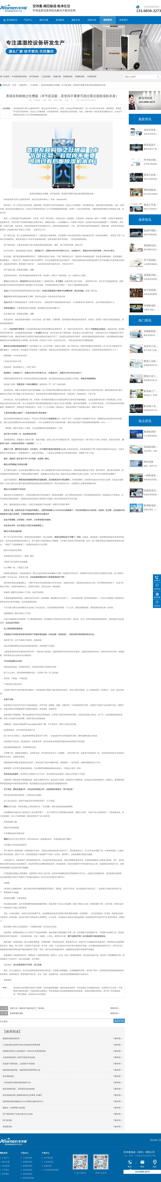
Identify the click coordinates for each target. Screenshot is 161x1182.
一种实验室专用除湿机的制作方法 (17, 1082)
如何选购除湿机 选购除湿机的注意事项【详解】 (23, 1095)
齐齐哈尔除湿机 (152, 160)
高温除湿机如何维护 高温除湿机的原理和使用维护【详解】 (152, 447)
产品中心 (28, 20)
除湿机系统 (150, 431)
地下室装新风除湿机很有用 (152, 290)
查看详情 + (114, 1008)
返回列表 (119, 1020)
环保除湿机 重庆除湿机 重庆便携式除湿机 (152, 305)
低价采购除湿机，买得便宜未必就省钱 (19, 1089)
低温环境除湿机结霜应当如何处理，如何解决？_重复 (152, 230)
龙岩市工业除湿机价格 (152, 346)
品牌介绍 (91, 20)
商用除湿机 (27, 1162)
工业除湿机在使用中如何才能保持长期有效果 (21, 1045)
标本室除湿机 (8, 1076)
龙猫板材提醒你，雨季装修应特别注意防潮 (152, 331)
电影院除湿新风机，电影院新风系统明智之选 (21, 1070)
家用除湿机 (27, 1166)
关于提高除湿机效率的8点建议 (152, 260)
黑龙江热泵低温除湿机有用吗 (152, 175)
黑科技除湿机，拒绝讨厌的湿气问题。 (152, 190)
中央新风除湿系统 (19, 76)
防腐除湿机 (68, 76)
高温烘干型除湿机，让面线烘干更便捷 (19, 1064)
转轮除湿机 (27, 1170)
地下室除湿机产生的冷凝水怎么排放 (18, 1114)
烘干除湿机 (34, 76)
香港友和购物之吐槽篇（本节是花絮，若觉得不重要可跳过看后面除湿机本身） (74, 85)
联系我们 (123, 20)
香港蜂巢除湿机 (16, 1013)
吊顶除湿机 (91, 76)
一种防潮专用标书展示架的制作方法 (152, 475)
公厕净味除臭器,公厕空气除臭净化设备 (19, 1057)
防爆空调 (57, 76)
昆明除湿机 (7, 1126)
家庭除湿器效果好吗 (11, 1038)
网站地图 (154, 1140)
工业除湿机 (27, 1158)
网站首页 (4, 1153)
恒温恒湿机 (27, 1174)
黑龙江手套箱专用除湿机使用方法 (152, 205)
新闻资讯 (107, 20)
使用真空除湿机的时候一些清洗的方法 (152, 275)
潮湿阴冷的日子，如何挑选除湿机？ (152, 245)
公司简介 (6, 1170)
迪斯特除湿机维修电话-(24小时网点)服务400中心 (23, 1101)
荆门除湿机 (7, 1120)
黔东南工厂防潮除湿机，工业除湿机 (152, 391)
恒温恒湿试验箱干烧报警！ (152, 490)
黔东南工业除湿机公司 (152, 406)
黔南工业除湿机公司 (152, 361)
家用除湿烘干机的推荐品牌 (152, 505)
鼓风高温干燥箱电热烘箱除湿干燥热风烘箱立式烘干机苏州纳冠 (152, 145)
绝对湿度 (148, 462)
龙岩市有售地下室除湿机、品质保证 (152, 130)
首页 (14, 85)
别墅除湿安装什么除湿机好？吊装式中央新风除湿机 (24, 1051)
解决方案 (44, 20)
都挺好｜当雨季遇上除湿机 (14, 1108)
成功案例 (60, 20)
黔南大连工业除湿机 (152, 376)
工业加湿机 (46, 76)
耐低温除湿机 (28, 1178)
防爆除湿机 (80, 76)
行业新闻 (34, 85)
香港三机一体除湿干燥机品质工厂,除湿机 (27, 1008)
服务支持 (76, 20)
